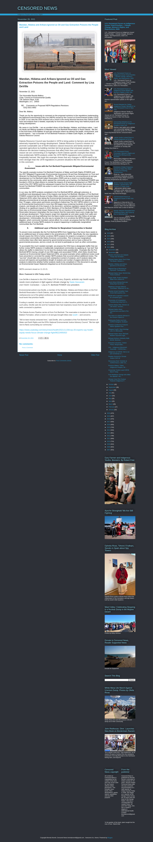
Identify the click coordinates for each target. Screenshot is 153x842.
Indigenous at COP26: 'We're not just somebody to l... (118, 352)
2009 (109, 444)
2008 (109, 447)
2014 (109, 430)
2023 (109, 241)
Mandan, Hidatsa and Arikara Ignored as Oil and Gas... (117, 265)
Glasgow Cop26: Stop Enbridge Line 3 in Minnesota (118, 330)
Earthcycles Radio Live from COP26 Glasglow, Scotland (117, 321)
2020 (109, 413)
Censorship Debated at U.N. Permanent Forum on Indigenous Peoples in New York (124, 123)
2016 (109, 424)
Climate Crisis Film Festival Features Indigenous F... (117, 380)
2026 (109, 233)
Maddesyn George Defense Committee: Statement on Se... (119, 287)
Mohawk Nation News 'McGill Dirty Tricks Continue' (119, 274)
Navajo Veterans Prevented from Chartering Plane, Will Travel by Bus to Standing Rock (124, 212)
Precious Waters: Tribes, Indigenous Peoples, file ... (117, 366)
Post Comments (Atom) (63, 360)
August (111, 390)
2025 (109, 236)
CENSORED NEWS (37, 8)
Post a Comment (27, 347)
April (110, 401)
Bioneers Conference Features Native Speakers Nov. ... (118, 325)
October (111, 384)
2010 (109, 441)
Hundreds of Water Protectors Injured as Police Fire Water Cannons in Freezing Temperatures (123, 169)
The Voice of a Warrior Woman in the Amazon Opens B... (118, 316)
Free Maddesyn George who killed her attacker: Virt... (119, 375)
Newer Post (23, 355)
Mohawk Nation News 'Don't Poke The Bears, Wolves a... (119, 260)
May (110, 398)
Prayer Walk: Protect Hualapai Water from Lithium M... (118, 278)
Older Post (95, 355)
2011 (109, 438)
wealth (75, 315)
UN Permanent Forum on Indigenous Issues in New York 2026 (123, 198)
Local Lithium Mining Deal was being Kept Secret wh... (118, 283)
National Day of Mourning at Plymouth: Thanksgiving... (117, 269)
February (112, 407)
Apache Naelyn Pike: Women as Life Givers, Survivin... (118, 305)
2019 (109, 416)
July (110, 393)
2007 (109, 450)
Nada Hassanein (77, 282)
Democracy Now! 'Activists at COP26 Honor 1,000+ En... (117, 362)
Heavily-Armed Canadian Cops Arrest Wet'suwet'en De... (118, 292)
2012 (109, 436)
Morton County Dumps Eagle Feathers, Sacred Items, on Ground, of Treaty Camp (123, 184)
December (112, 250)
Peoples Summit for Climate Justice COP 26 (117, 357)
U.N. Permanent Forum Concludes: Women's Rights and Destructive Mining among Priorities (124, 154)
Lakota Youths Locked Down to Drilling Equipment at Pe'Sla (124, 138)
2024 (109, 239)
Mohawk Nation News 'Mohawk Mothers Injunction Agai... (118, 334)
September (112, 387)
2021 (109, 247)
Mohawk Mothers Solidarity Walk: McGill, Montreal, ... (119, 339)
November (112, 252)
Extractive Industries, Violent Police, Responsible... (117, 343)
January (111, 409)
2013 (109, 433)
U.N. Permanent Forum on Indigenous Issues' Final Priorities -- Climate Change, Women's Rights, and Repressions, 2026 (120, 26)
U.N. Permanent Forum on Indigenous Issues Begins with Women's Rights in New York (123, 90)
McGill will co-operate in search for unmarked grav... (118, 296)
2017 (109, 421)
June (110, 396)
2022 (109, 244)
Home (59, 355)
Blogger (109, 837)
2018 (109, 419)
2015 (109, 427)
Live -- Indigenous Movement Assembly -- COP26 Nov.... (117, 348)
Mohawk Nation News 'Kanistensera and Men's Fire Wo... (118, 311)
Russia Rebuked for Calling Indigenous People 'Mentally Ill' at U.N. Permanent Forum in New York (124, 107)
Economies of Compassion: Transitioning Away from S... (118, 301)
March (111, 404)
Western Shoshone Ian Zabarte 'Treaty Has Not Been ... (118, 255)
